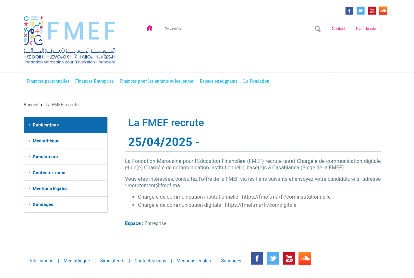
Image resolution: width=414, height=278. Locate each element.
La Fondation (256, 81)
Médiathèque (46, 141)
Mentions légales (50, 188)
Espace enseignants (218, 81)
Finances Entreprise (94, 81)
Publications (46, 125)
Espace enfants (364, 82)
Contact (338, 28)
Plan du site (366, 28)
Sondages (43, 204)
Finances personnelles (48, 81)
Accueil (149, 29)
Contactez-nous (49, 172)
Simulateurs (45, 156)
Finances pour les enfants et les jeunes (156, 81)
